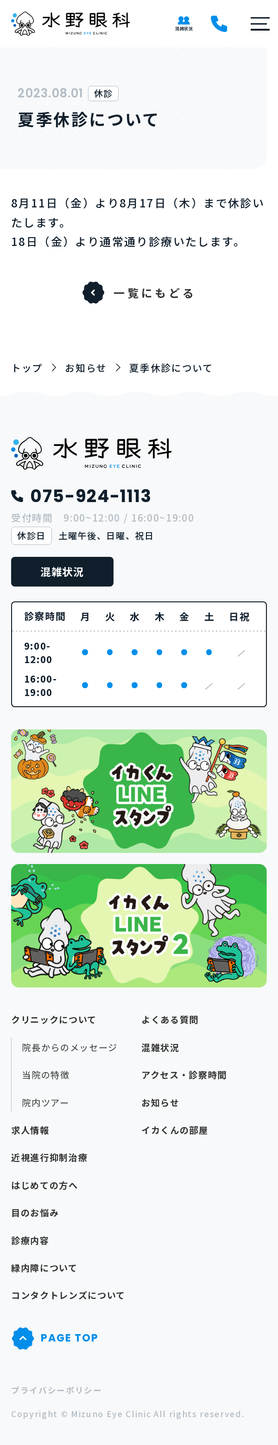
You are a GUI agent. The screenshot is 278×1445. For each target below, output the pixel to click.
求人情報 (30, 1129)
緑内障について (44, 1267)
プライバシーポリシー (56, 1390)
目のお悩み (35, 1212)
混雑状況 (62, 571)
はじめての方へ (44, 1185)
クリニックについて (54, 1019)
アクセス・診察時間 (184, 1074)
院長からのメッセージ (70, 1047)
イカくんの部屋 (174, 1129)
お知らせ (160, 1102)
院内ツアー (45, 1103)
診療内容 (30, 1240)
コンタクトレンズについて (68, 1295)
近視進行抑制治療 (49, 1157)
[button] (255, 24)
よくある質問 (170, 1019)
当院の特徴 (46, 1075)
